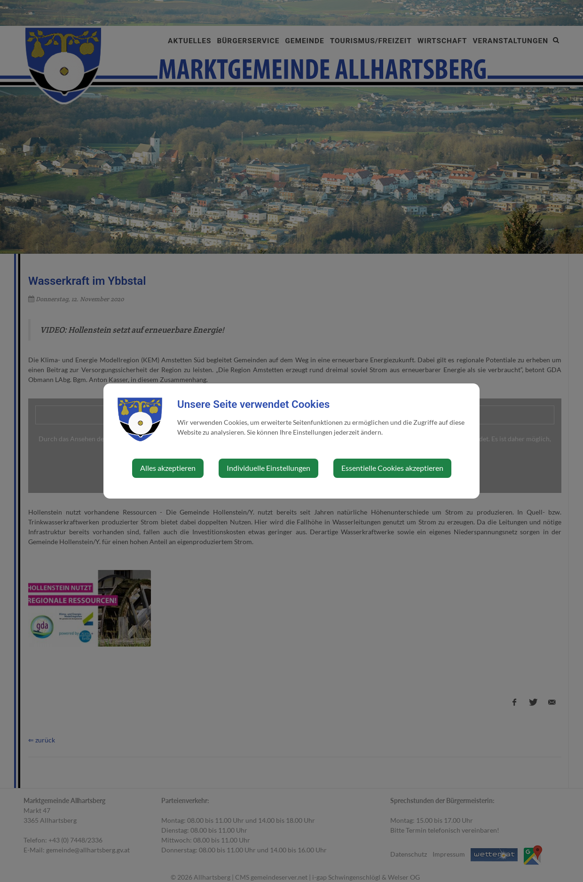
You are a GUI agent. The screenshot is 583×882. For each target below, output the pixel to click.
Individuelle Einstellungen (268, 467)
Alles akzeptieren (168, 467)
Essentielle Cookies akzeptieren (392, 467)
